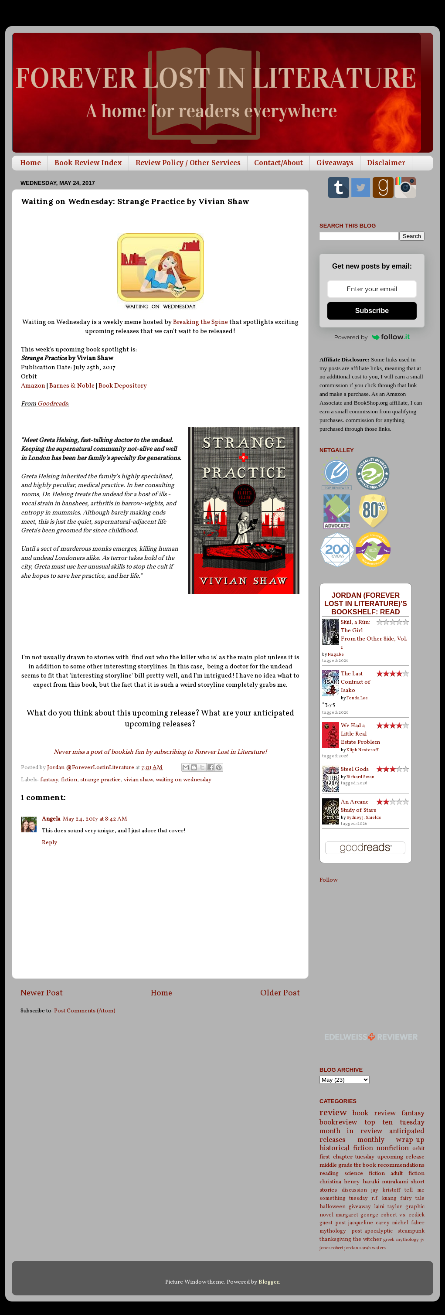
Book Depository (123, 386)
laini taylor (388, 1206)
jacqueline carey (369, 1222)
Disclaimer (386, 163)
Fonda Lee (357, 698)
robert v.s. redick (403, 1215)
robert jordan (344, 1248)
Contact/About (278, 163)
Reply (49, 842)
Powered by (372, 337)
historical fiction (346, 1148)
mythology (332, 1231)
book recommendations (394, 1165)
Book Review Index (88, 163)
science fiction (364, 1173)
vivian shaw (138, 780)
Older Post (280, 993)
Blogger (268, 1282)
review (333, 1113)
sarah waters (372, 1248)
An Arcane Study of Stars (358, 806)
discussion (354, 1190)
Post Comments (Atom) (84, 1011)
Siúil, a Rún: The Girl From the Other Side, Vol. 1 (374, 634)
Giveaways (334, 163)
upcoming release (401, 1157)
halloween (332, 1206)
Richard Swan (360, 777)
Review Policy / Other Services (188, 163)
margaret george (357, 1215)
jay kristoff (386, 1190)
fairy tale (412, 1198)
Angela (51, 819)
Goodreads (52, 404)
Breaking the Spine (200, 322)
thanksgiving (335, 1239)
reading (329, 1173)
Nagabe (336, 654)
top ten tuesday (395, 1123)
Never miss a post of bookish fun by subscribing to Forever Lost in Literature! (160, 752)
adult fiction (408, 1173)
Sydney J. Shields (363, 817)
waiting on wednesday (183, 780)
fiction (69, 780)
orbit (418, 1149)
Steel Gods (355, 769)
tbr (357, 1165)
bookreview (338, 1123)
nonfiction (392, 1148)
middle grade (336, 1165)
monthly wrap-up (391, 1140)
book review (374, 1113)
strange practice (100, 780)
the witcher (367, 1239)
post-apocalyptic (372, 1231)
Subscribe (372, 310)
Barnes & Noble (72, 386)
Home (30, 163)
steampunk (411, 1231)
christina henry (339, 1182)
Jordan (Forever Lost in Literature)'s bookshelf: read (365, 603)
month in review (351, 1131)
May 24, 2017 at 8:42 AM (95, 819)
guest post (332, 1222)
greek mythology (401, 1240)
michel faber (408, 1222)
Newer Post (41, 993)
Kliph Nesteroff (362, 750)
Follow (328, 880)
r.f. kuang (384, 1198)
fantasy (49, 780)
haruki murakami (385, 1182)
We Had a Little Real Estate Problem (360, 734)
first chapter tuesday (346, 1157)
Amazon (33, 386)
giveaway (360, 1206)
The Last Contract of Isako (355, 682)
